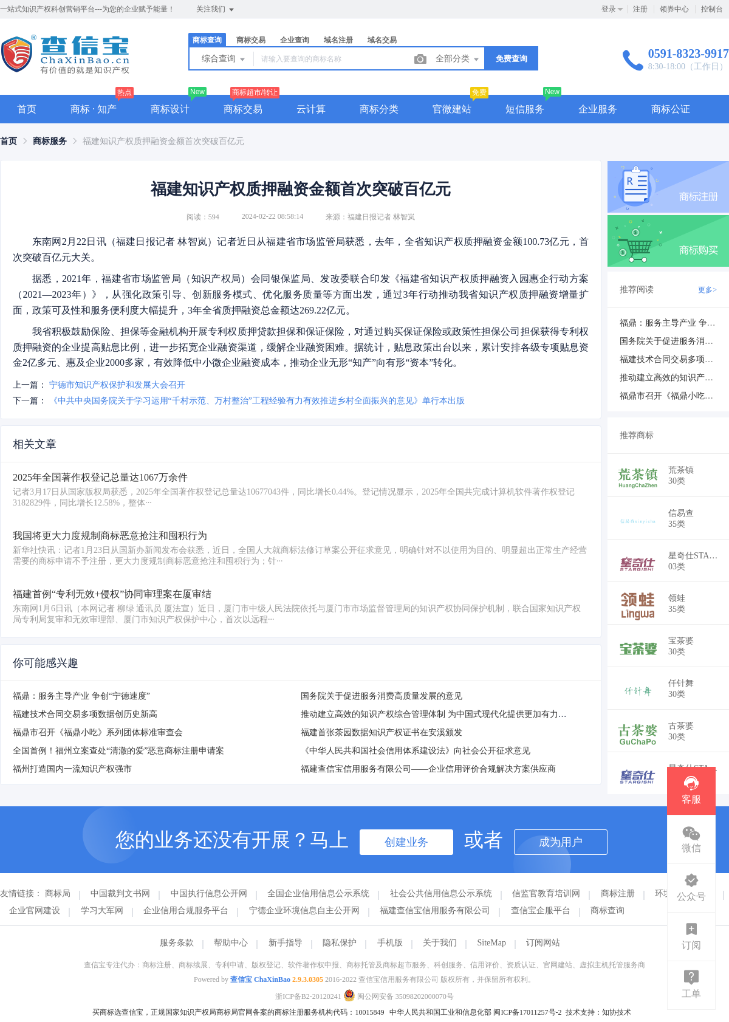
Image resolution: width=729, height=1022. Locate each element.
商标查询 (207, 40)
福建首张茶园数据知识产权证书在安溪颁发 (381, 732)
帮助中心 (231, 942)
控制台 (712, 9)
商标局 (57, 893)
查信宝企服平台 (540, 910)
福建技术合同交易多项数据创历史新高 (85, 714)
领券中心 (674, 9)
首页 (26, 109)
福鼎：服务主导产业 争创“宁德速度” (81, 696)
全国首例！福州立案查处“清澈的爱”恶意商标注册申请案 (118, 750)
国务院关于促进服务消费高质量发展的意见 (381, 696)
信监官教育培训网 (546, 893)
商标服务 (50, 141)
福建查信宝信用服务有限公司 (435, 910)
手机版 (390, 942)
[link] (8, 141)
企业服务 (597, 109)
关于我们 (440, 942)
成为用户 (561, 842)
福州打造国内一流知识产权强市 (72, 768)
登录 (608, 9)
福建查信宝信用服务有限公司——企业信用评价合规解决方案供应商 (428, 768)
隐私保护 (340, 942)
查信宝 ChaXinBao (260, 979)
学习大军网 (102, 910)
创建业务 (406, 842)
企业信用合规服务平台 (185, 910)
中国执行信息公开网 (209, 893)
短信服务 (524, 109)
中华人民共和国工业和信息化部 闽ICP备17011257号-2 (475, 1012)
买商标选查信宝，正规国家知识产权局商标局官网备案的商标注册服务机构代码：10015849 (238, 1012)
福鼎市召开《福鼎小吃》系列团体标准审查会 (98, 732)
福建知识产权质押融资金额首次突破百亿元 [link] (163, 141)
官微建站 (452, 109)
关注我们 (216, 10)
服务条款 (177, 942)
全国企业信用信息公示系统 (318, 893)
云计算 (311, 109)
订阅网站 (543, 942)
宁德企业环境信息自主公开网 (304, 910)
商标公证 (670, 109)
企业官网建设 (34, 910)
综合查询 (224, 59)
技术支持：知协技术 (598, 1012)
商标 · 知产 (93, 109)
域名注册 (338, 40)
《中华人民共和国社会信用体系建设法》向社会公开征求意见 (415, 750)
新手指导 (286, 942)
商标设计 (170, 109)
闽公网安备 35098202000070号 (398, 996)
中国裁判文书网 (120, 893)
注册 (640, 9)
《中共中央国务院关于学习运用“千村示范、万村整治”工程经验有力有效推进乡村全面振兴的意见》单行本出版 (257, 400)
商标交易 (250, 40)
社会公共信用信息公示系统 (441, 893)
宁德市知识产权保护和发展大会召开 (117, 384)
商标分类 (379, 109)
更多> (707, 290)
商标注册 (618, 893)
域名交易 (382, 40)
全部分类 (458, 59)
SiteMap (491, 942)
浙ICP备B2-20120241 (308, 996)
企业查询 (294, 40)
